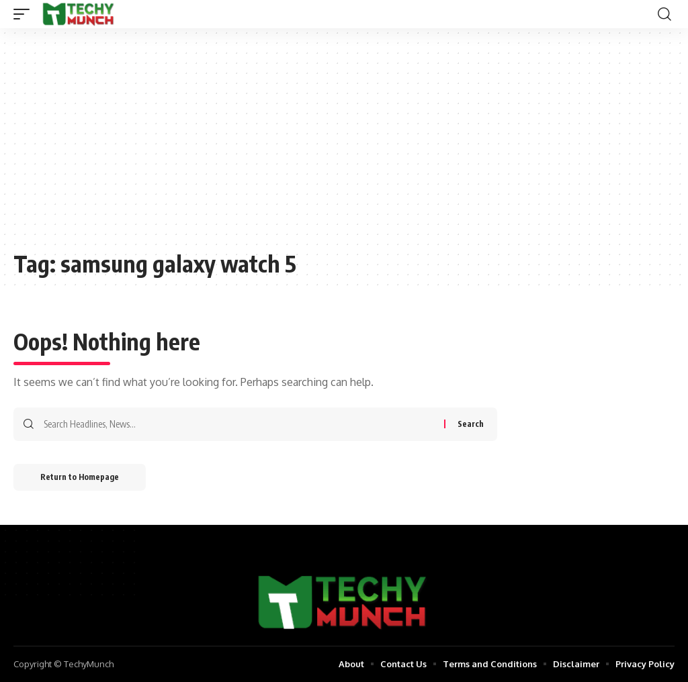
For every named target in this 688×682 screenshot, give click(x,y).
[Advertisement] (344, 146)
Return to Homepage (79, 477)
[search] (664, 14)
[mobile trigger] (24, 14)
